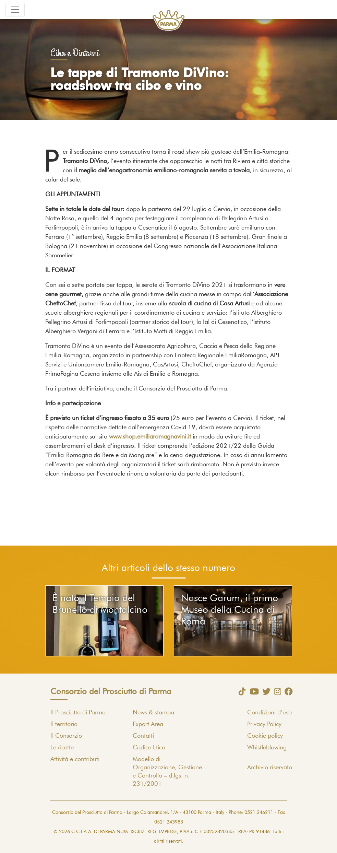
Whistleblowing (267, 748)
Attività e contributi (74, 759)
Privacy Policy (264, 724)
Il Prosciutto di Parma (78, 713)
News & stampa (153, 713)
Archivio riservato (269, 767)
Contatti (143, 736)
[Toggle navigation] (15, 9)
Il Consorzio (66, 736)
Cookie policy (265, 736)
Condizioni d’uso (269, 713)
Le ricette (62, 748)
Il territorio (63, 724)
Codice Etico (149, 748)
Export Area (148, 724)
